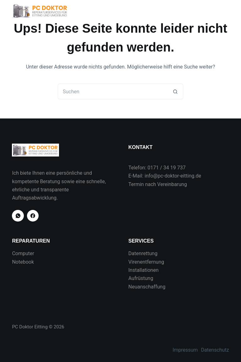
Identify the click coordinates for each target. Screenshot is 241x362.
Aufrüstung (140, 278)
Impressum (185, 350)
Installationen (143, 270)
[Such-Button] (175, 91)
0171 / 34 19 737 (166, 168)
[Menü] (226, 11)
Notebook (23, 262)
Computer (23, 253)
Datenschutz (215, 350)
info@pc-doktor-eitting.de (173, 176)
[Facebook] (33, 216)
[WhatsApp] (18, 216)
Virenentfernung (146, 262)
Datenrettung (143, 253)
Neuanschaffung (146, 287)
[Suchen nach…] (113, 91)
